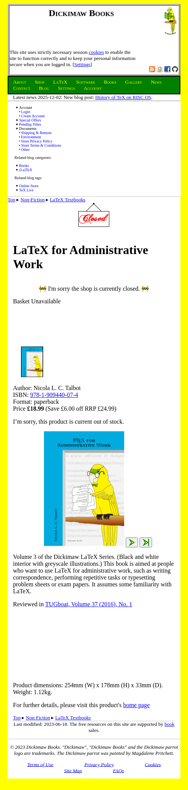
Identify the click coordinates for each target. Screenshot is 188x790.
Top (11, 199)
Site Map (73, 770)
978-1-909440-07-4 (54, 395)
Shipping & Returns (36, 133)
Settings (82, 64)
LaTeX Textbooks (68, 199)
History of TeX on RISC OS (123, 97)
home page (136, 705)
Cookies (153, 764)
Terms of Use (40, 764)
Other (25, 149)
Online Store (29, 186)
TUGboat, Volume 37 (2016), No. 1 (88, 604)
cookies (96, 52)
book (170, 724)
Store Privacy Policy (36, 141)
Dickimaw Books (81, 13)
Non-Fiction (33, 199)
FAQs (118, 770)
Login (25, 112)
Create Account (33, 116)
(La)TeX (25, 170)
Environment (31, 137)
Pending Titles (30, 124)
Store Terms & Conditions (41, 145)
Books (24, 166)
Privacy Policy (99, 764)
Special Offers (30, 120)
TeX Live (26, 190)
